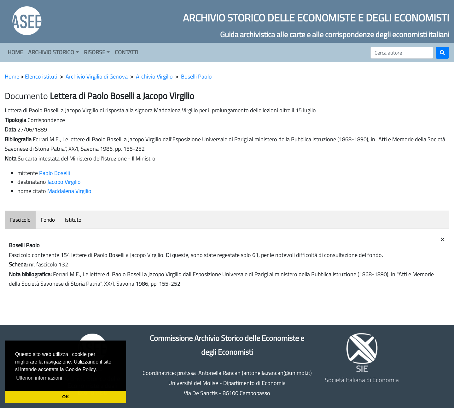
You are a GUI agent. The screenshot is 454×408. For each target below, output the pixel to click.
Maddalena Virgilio (69, 191)
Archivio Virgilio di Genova (97, 76)
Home (12, 76)
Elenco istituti (41, 76)
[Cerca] (401, 53)
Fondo (48, 220)
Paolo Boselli (54, 173)
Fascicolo (20, 220)
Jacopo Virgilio (64, 182)
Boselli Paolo (196, 76)
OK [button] (65, 396)
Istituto (73, 220)
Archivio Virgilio (154, 76)
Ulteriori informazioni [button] (39, 378)
